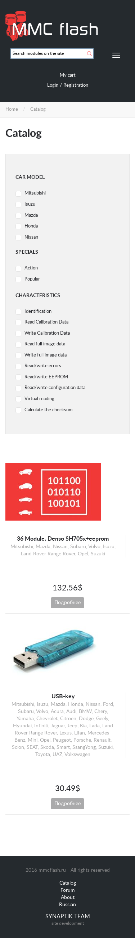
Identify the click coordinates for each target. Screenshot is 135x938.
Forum (67, 890)
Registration (75, 85)
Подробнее (67, 602)
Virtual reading (39, 399)
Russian (67, 904)
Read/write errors (42, 366)
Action (31, 268)
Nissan (31, 237)
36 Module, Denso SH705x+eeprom (63, 539)
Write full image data (45, 355)
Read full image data (44, 344)
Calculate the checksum (48, 410)
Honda (31, 226)
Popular (32, 279)
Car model (30, 177)
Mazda (31, 215)
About (68, 897)
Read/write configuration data (54, 388)
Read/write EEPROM (46, 377)
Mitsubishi (35, 193)
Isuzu (29, 204)
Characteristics (37, 295)
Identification (37, 311)
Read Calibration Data (46, 322)
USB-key (63, 696)
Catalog (67, 883)
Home (11, 109)
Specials (26, 252)
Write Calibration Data (47, 333)
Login (52, 85)
